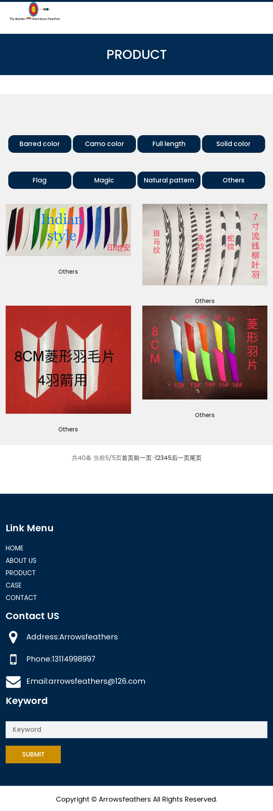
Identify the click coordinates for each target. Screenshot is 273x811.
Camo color (104, 143)
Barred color (40, 143)
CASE (13, 585)
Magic (104, 180)
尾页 (196, 458)
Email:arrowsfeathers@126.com (85, 681)
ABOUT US (21, 560)
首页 (128, 458)
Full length (169, 143)
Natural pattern (169, 180)
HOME (14, 548)
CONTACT (21, 597)
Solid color (233, 143)
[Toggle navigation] (257, 12)
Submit (33, 754)
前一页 (143, 458)
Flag (40, 180)
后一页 (181, 458)
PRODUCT (21, 572)
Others (233, 180)
